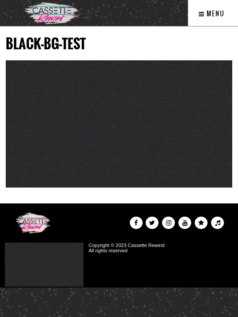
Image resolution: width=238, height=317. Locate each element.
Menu (212, 13)
